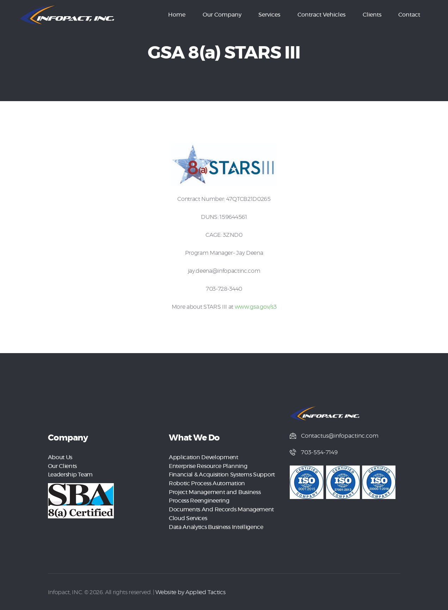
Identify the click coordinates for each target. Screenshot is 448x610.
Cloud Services (188, 516)
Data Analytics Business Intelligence (216, 525)
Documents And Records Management (221, 508)
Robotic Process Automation (207, 483)
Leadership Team (70, 474)
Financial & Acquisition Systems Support (222, 474)
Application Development (203, 457)
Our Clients (62, 466)
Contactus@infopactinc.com (340, 436)
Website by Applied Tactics (190, 590)
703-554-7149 (319, 453)
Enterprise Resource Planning (208, 466)
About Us (60, 457)
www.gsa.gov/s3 (255, 307)
